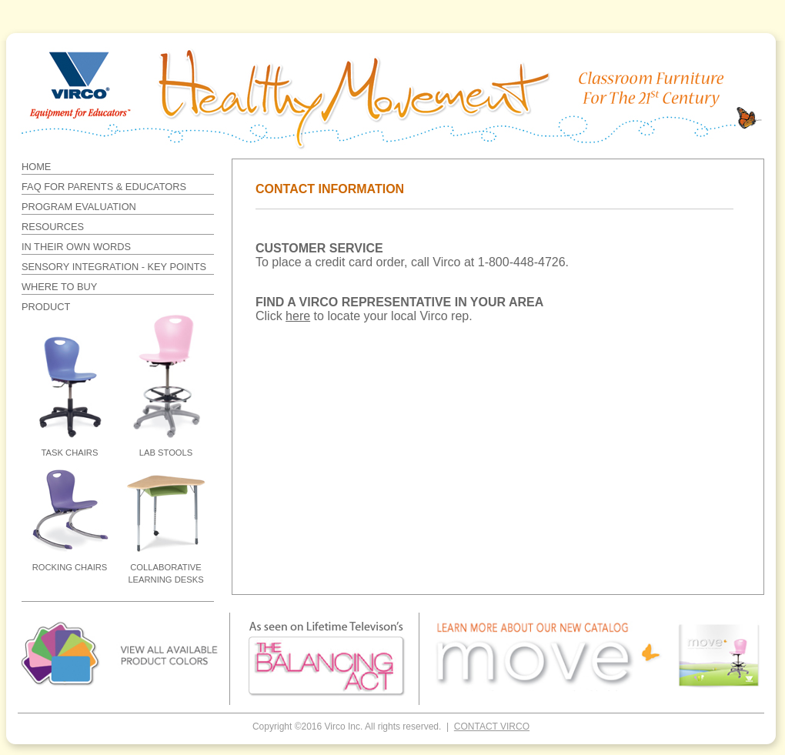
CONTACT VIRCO (491, 726)
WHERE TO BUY (59, 286)
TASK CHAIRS (70, 452)
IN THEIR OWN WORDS (76, 246)
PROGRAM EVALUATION (79, 206)
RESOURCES (53, 226)
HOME (36, 166)
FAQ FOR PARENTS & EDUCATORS (104, 186)
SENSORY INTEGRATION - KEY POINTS (114, 266)
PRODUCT (46, 306)
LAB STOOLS (165, 452)
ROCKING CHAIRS (70, 567)
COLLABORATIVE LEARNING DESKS (165, 573)
